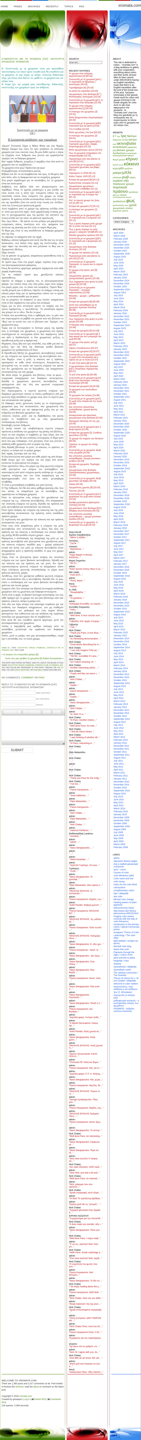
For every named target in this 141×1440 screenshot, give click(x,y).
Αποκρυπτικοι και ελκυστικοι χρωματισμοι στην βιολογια (85, 416)
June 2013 (119, 692)
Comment (27, 677)
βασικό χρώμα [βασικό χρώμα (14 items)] (125, 150)
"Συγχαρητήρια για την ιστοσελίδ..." (86, 1218)
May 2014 (118, 659)
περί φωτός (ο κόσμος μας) (124, 996)
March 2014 (119, 665)
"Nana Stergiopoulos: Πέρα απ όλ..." (84, 1151)
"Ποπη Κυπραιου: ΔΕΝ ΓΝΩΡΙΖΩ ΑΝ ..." (85, 1319)
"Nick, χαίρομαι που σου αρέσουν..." (80, 1185)
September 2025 (122, 253)
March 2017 (119, 558)
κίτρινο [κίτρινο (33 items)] (132, 159)
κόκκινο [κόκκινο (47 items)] (131, 163)
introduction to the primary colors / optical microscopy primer (126, 927)
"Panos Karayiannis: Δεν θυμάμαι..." (81, 1010)
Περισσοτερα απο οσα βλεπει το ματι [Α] (84, 257)
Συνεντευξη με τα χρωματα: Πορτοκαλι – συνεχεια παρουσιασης (82, 290)
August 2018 (120, 507)
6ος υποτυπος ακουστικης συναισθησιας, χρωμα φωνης (83, 409)
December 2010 (121, 781)
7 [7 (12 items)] (115, 136)
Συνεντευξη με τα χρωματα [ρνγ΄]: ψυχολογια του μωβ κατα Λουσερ (85, 496)
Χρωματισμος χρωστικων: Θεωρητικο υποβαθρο (83, 187)
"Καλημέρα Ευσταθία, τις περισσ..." (86, 603)
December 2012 (121, 710)
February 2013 (121, 704)
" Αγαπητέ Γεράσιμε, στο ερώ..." (84, 865)
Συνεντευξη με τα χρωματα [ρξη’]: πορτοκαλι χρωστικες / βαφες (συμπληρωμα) (85, 144)
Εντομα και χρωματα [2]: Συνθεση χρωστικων (85, 433)
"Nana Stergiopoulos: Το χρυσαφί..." (81, 878)
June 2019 (119, 477)
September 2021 (122, 397)
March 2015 (119, 629)
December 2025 (121, 244)
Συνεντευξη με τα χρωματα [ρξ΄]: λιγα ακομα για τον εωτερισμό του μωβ (85, 336)
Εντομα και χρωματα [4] (84, 351)
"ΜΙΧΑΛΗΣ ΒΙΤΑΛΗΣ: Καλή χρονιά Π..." (85, 1046)
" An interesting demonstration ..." (85, 638)
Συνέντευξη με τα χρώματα (47, 665)
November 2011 (121, 749)
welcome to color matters (126, 983)
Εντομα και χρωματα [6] (84, 301)
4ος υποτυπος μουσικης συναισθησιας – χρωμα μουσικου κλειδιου (85, 516)
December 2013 (121, 674)
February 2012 (121, 740)
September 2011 (122, 755)
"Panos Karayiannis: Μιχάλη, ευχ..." (86, 1108)
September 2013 (122, 683)
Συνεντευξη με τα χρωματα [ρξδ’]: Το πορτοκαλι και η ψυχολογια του (85, 241)
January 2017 (120, 564)
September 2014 (122, 647)
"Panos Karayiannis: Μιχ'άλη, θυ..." (86, 1085)
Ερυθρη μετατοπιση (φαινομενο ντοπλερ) (84, 503)
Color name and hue (123, 878)
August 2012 (120, 722)
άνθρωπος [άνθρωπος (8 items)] (117, 140)
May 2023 (118, 337)
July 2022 (118, 367)
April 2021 (118, 412)
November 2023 (121, 319)
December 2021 (121, 388)
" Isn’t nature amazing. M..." (82, 662)
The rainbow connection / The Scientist (126, 973)
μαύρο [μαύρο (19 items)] (117, 172)
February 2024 (121, 310)
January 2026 (120, 241)
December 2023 (121, 316)
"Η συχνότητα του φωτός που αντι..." (83, 1265)
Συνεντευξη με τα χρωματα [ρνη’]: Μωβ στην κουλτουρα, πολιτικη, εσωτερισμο (85, 380)
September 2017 (122, 540)
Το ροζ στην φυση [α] (83, 374)
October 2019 (120, 465)
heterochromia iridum (124, 908)
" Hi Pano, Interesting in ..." (82, 743)
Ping (42, 677)
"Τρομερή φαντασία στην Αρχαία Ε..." (84, 1211)
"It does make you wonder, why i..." (86, 1224)
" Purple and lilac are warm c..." (84, 673)
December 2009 (121, 817)
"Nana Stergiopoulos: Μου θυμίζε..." (81, 971)
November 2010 (121, 784)
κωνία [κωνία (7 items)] (121, 165)
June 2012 (119, 728)
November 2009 (121, 820)
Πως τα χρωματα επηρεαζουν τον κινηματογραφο (85, 154)
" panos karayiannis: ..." (80, 691)
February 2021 (121, 417)
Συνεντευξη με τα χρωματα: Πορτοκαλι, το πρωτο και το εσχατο (86, 264)
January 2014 (120, 671)
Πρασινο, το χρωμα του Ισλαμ (83, 445)
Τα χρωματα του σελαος (84, 395)
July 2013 (118, 689)
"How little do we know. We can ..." (85, 1358)
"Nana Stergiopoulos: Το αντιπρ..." (85, 1130)
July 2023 (118, 331)
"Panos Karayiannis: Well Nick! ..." (85, 1292)
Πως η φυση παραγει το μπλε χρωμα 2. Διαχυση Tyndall (85, 230)
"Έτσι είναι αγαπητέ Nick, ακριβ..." (85, 1258)
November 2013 (121, 677)
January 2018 (120, 528)
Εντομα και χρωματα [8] (84, 179)
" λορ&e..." (74, 685)
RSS (81, 6)
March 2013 (119, 701)
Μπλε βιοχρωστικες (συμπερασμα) (86, 118)
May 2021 (118, 409)
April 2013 (118, 698)
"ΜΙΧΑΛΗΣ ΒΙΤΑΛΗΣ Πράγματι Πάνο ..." (84, 1114)
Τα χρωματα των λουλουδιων (83, 390)
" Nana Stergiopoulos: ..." (81, 702)
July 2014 (118, 653)
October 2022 (120, 358)
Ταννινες (76, 490)
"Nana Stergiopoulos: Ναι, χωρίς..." (86, 1079)
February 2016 (121, 596)
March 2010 (119, 808)
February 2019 (121, 489)
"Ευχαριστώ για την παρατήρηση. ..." (85, 1339)
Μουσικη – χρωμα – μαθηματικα (84, 297)
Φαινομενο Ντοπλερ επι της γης (84, 422)
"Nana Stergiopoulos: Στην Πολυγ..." (82, 962)
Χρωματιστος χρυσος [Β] (84, 487)
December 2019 (121, 459)
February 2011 (121, 775)
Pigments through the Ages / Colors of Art (124, 953)
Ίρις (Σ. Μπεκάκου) (123, 992)
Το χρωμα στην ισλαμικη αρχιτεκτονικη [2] (80, 74)
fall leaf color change (124, 899)
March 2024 (119, 307)
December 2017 (121, 531)
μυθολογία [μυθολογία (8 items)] (117, 177)
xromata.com (129, 5)
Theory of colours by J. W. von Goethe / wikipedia (126, 979)
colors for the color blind (125, 884)
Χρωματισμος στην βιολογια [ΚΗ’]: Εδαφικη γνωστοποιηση (85, 509)
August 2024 (120, 292)
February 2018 (121, 525)
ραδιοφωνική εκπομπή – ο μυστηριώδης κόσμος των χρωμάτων (126, 1003)
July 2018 (118, 510)
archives (19, 1386)
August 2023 (120, 328)
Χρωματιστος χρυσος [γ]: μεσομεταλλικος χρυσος (84, 277)
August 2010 (120, 793)
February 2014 (121, 668)
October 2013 (120, 680)
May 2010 (118, 802)
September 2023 (122, 325)
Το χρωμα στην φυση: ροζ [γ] (83, 343)
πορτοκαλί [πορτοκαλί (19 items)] (120, 187)
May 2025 (118, 265)
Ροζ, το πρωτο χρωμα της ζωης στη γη (84, 201)
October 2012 (120, 716)
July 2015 (118, 617)
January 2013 (120, 707)
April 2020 (118, 447)
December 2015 (121, 602)
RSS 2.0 (60, 667)
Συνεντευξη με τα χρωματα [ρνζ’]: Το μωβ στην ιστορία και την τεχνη (85, 401)
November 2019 (121, 462)
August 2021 (120, 400)
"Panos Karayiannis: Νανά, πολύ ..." (85, 979)
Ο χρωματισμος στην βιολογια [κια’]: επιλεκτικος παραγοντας (83, 369)
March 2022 (119, 379)
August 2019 (120, 471)
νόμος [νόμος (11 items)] (132, 177)
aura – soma (120, 869)
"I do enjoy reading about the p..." (85, 1286)
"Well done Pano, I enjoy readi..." (85, 1238)
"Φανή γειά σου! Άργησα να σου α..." (84, 1364)
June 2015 (119, 620)
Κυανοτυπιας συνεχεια (83, 183)
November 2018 (121, 498)
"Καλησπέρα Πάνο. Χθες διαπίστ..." (86, 1372)
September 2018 (122, 504)
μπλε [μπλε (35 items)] (127, 172)
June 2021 (119, 406)
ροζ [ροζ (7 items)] (118, 195)
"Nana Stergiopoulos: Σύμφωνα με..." (84, 1143)
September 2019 (122, 468)
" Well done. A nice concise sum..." (85, 615)
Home (4, 6)
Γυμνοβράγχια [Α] (81, 87)
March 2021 (119, 414)
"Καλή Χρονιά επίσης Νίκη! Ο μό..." (86, 569)
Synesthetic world (122, 969)
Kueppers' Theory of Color (126, 932)
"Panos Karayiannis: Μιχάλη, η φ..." (86, 899)
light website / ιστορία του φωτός (126, 942)
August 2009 (120, 829)
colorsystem (119, 887)
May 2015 (118, 623)
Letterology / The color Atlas (124, 936)
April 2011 (118, 769)
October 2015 (120, 608)
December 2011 (121, 746)
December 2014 (121, 638)
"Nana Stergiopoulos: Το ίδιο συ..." (85, 1280)
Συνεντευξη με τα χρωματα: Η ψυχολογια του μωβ (83, 523)
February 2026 (121, 239)
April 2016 (118, 590)
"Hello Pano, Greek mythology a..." (86, 1252)
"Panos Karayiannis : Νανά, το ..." (85, 950)
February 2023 (121, 346)
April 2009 (118, 841)
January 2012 (120, 743)
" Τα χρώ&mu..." (76, 598)
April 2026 (118, 233)
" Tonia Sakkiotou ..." (79, 795)
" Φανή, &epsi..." (77, 580)
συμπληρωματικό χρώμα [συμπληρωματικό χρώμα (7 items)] (122, 197)
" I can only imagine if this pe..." (84, 650)
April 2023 (118, 340)
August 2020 (120, 435)
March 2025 (119, 271)
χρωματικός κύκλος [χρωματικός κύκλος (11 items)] (123, 208)
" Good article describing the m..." (85, 644)
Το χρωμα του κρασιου (83, 252)
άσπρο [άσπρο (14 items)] (133, 139)
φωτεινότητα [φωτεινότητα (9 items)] (118, 205)
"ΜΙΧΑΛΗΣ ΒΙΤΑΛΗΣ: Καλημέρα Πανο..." (84, 937)
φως (11, 650)
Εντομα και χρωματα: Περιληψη (84, 465)
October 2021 (120, 394)
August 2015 (120, 614)
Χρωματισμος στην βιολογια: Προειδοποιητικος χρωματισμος (84, 472)
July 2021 (118, 403)
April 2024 (118, 304)
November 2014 (121, 641)
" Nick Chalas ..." (77, 813)
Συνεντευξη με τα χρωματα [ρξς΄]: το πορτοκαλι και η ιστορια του (85, 194)
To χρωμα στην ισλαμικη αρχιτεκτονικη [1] (80, 107)
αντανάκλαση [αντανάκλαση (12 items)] (120, 147)
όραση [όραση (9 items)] (125, 211)
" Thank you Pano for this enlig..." (85, 778)
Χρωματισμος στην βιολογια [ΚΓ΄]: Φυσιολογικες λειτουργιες (85, 95)
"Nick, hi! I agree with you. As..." (84, 1352)
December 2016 (121, 567)
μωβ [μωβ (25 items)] (125, 177)
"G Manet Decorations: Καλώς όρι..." (83, 1024)
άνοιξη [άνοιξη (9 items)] (125, 140)
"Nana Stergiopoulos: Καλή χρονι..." (82, 1038)
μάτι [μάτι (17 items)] (121, 168)
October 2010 (120, 787)
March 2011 (119, 772)
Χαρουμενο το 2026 (82, 173)
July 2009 (118, 832)
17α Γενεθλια (79, 129)
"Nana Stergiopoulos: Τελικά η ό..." (85, 1003)
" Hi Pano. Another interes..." (83, 720)
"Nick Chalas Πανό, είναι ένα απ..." (86, 1326)
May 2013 (118, 695)
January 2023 (120, 349)
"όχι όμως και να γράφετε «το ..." (84, 1346)
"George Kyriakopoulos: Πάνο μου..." (83, 1100)
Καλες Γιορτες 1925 (82, 176)
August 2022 (120, 364)
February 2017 (121, 561)
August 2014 (120, 650)
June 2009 (119, 835)
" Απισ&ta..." (75, 836)
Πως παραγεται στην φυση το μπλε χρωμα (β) (86, 282)
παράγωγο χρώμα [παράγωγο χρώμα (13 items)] (123, 183)
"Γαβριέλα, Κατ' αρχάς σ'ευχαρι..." (85, 621)
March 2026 (119, 236)
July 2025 (118, 259)
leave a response (21, 670)
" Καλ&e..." (74, 586)
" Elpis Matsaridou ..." (79, 801)
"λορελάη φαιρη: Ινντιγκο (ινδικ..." (85, 1017)
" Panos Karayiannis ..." (80, 789)
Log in (27, 1399)
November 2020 (121, 426)
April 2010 (118, 805)
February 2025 (121, 274)
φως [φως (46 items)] (130, 200)
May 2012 (118, 731)
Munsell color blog (122, 946)
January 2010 (120, 814)
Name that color (121, 949)
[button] (5, 712)
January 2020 (120, 456)
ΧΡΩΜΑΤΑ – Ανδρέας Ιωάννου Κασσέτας (124, 1009)
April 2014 (118, 662)
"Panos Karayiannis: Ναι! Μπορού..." (81, 1273)
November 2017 (121, 534)
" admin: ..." (74, 842)
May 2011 (118, 766)
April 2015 (118, 626)
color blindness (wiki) (124, 875)
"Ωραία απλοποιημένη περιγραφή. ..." (85, 1310)
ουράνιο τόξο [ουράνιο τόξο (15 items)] (121, 180)
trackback (38, 670)
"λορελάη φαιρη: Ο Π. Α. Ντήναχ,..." (86, 1074)
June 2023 (119, 334)
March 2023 (119, 343)
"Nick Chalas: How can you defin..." (86, 1298)
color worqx (119, 881)
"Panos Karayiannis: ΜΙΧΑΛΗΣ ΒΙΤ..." (84, 912)
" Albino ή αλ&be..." (78, 537)
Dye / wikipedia (121, 893)
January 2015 (120, 635)
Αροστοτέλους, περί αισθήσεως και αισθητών (125, 987)
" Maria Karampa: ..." (79, 859)
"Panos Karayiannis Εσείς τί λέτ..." (85, 1332)
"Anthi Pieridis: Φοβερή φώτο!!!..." (85, 905)
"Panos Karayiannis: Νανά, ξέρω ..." (85, 1123)
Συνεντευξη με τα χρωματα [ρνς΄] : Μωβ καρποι (85, 428)
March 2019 (119, 486)
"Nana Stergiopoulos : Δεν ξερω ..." (86, 955)
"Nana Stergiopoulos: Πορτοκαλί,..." (79, 996)
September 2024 (122, 289)
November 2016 (121, 570)
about (36, 1386)
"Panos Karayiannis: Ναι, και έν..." (85, 1068)
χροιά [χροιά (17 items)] (132, 205)
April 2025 (118, 268)
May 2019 (118, 480)
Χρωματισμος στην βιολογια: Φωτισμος (83, 248)
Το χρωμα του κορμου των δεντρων (86, 439)
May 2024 (118, 301)
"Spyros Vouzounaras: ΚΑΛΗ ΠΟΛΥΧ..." (83, 1055)
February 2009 (121, 847)
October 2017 (120, 537)
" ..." (71, 755)
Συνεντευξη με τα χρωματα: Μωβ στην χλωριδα (85, 451)
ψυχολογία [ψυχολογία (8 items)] (117, 211)
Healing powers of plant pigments (125, 903)
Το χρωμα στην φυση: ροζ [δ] (83, 271)
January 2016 (120, 599)
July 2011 (118, 760)
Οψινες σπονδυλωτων (83, 348)
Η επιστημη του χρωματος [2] (83, 136)
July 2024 (118, 295)
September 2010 (122, 790)
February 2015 (121, 632)
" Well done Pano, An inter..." (83, 725)
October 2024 (120, 286)
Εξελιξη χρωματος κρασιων (86, 235)
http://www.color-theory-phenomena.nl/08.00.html (126, 912)
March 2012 (119, 737)
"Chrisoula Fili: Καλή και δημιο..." (85, 1062)
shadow (117, 963)
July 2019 (118, 474)
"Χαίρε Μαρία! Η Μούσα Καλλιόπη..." (80, 556)
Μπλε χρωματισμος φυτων (85, 150)
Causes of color (121, 872)
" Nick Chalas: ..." (77, 679)
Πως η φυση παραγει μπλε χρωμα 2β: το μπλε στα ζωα (85, 224)
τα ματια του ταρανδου (83, 91)
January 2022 (120, 385)
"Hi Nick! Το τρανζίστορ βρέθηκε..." (86, 1198)
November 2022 (121, 355)
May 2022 (118, 373)
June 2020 (119, 441)
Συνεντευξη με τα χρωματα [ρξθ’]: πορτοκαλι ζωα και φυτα (85, 124)
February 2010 (121, 811)
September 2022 (122, 361)
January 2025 (120, 277)
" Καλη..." (73, 609)
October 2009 (120, 823)
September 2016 (122, 576)
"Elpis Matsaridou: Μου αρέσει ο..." (86, 885)
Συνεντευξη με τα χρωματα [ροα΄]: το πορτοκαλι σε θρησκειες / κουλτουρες (85, 82)
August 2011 (120, 757)
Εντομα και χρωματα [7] (84, 206)
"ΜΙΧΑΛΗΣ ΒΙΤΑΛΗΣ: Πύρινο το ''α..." (84, 1092)
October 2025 (120, 250)
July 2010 (118, 796)
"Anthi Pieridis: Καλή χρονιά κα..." (85, 1031)
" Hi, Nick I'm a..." (77, 714)
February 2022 (121, 382)
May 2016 (118, 587)
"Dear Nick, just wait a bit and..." (84, 1172)
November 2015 (121, 605)
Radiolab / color (121, 960)
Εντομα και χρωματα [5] (84, 330)
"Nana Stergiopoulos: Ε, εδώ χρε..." (86, 944)
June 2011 (119, 763)
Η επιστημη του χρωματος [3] (83, 112)
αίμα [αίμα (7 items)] (114, 144)
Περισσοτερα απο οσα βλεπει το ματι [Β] (84, 160)
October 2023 (120, 322)
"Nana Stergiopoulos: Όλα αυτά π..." (84, 987)
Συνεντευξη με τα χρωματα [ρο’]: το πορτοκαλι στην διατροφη (86, 101)
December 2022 (121, 352)
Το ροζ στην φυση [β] (83, 363)
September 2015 (122, 611)
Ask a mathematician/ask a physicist (126, 865)
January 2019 (120, 492)
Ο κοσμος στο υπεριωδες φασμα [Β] (20, 654)
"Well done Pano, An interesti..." (84, 1178)
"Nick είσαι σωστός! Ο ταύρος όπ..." (83, 1159)
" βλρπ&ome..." (76, 549)
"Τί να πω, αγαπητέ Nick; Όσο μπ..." (83, 1245)
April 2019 (118, 483)
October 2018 (120, 501)
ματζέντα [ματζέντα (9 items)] (129, 168)
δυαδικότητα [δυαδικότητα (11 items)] (119, 153)
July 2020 (118, 438)
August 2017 (120, 543)
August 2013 (120, 686)
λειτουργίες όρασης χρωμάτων (31, 648)
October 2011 (120, 752)
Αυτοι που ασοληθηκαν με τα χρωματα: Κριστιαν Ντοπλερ (83, 307)
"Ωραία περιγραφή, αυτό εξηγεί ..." (85, 1192)
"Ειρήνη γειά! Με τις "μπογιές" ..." (85, 1204)
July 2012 (118, 725)
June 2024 (119, 298)
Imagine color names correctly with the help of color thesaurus (125, 919)
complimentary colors (124, 890)
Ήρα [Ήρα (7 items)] (118, 136)
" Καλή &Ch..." (76, 574)
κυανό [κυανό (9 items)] (115, 165)
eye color (118, 896)
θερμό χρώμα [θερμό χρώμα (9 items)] (119, 159)
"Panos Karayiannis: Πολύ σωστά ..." (85, 928)
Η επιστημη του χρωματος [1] (83, 210)
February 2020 (121, 453)
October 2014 (120, 644)
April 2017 (118, 555)
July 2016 (118, 582)
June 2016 (119, 585)
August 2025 (120, 256)
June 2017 (119, 549)
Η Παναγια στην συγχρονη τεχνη (84, 326)
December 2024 (121, 280)
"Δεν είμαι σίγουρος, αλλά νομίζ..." (85, 1167)
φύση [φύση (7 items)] (126, 205)
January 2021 (120, 420)
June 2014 (119, 656)
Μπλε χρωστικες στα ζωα (85, 132)
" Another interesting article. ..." (84, 667)
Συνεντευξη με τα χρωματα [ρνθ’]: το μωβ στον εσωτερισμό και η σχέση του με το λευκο (85, 357)
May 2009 (118, 838)
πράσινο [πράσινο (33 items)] (120, 191)
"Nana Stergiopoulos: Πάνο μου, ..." (84, 1231)
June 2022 (119, 370)
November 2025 (121, 247)
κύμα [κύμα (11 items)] (115, 168)
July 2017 (118, 546)
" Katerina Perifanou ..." (80, 830)
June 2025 (119, 262)
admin (4, 648)
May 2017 (118, 552)
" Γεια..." (73, 627)
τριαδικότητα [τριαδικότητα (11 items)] (119, 201)
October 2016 (120, 573)
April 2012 (118, 734)
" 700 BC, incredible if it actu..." (84, 656)
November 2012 (121, 713)
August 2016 (120, 579)
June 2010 (119, 799)
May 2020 (118, 444)
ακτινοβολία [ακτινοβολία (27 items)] (126, 143)
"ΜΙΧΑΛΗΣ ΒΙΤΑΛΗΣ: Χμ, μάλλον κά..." (85, 920)
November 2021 (121, 391)
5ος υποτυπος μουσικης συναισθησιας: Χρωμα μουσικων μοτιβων (84, 458)
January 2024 (120, 313)
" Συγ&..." (73, 871)
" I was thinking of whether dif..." (84, 737)
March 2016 (119, 593)
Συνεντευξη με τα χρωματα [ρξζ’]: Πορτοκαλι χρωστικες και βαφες (85, 167)
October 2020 (120, 429)
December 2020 (121, 423)
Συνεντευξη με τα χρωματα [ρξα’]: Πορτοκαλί (85, 314)
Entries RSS (40, 1399)
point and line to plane (124, 957)
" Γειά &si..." (75, 784)
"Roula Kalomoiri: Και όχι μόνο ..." (85, 1304)
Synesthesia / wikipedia (125, 966)
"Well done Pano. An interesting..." (85, 1136)
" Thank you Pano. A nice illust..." (85, 633)
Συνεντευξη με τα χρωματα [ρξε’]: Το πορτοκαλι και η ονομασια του (85, 218)
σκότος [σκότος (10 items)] (123, 195)
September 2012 (122, 719)
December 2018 (121, 495)
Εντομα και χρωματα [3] (84, 386)
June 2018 (119, 513)
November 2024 (121, 283)
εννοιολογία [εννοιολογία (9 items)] (131, 153)
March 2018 (119, 522)
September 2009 (122, 826)
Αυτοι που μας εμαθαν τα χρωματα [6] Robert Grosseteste (33, 658)
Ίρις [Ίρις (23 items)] (124, 136)
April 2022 (118, 376)
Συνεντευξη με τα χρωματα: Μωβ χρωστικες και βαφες (85, 479)
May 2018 (118, 516)
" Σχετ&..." (74, 543)
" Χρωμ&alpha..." (77, 592)
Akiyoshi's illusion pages (125, 861)
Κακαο (76, 484)
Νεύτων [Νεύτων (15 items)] (131, 136)
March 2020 (119, 450)
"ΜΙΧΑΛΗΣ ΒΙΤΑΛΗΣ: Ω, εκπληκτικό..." (81, 892)
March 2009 (119, 844)
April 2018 (118, 519)
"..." (70, 749)
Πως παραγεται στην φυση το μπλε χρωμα (86, 320)
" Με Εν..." (74, 563)
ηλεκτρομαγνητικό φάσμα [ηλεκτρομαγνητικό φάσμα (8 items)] (123, 155)
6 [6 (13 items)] (113, 136)
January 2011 (120, 778)
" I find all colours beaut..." (81, 731)
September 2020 (122, 432)
